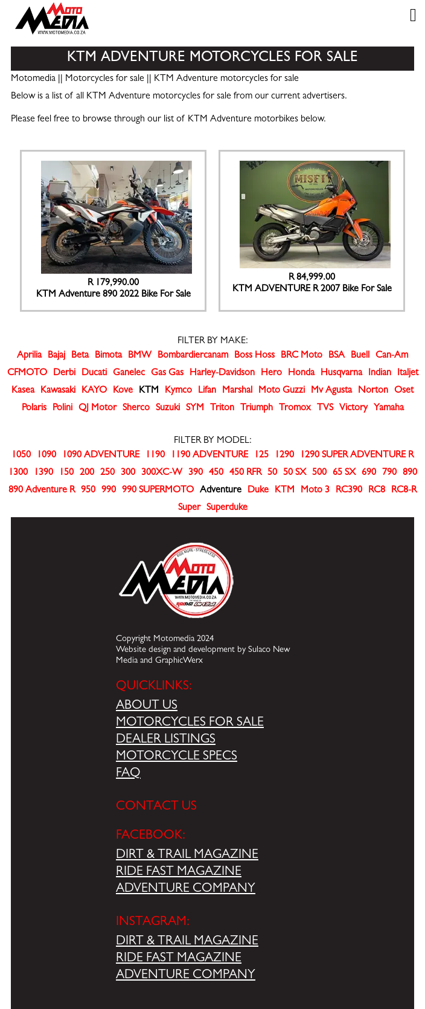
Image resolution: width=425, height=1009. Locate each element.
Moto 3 (315, 490)
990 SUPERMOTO (158, 490)
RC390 (349, 490)
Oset (404, 391)
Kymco (178, 391)
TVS (325, 408)
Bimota (108, 356)
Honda (301, 373)
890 (410, 473)
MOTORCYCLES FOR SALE (190, 723)
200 (87, 473)
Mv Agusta (331, 391)
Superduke (227, 508)
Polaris (34, 408)
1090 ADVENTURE (100, 455)
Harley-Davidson (222, 373)
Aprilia (29, 356)
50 (272, 473)
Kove (123, 391)
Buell (360, 356)
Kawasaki (57, 391)
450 (216, 473)
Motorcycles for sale (104, 79)
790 (389, 473)
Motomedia (33, 79)
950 (88, 490)
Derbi (64, 373)
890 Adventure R (41, 490)
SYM (195, 408)
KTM (285, 490)
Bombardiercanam (193, 356)
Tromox (295, 408)
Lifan (207, 391)
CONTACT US (156, 807)
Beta (80, 356)
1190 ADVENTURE (209, 455)
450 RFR (245, 473)
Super (189, 508)
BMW (140, 356)
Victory (353, 408)
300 (128, 473)
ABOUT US (146, 706)
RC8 (376, 490)
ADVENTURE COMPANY (185, 889)
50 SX (294, 473)
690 (369, 473)
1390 (43, 473)
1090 (46, 455)
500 (319, 473)
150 (66, 473)
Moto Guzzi (281, 391)
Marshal (237, 391)
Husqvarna (341, 373)
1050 (21, 455)
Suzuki (168, 408)
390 (195, 473)
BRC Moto (301, 356)
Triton (222, 408)
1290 (284, 455)
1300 (18, 473)
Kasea (22, 391)
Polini (62, 408)
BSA (336, 356)
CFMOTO (27, 373)
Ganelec (129, 373)
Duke (258, 490)
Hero (271, 373)
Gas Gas (167, 373)
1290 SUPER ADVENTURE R (357, 455)
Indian (379, 373)
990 (108, 490)
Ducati (94, 373)
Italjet (407, 373)
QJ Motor (97, 408)
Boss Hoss (254, 356)
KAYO (94, 391)
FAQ (128, 774)
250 (107, 473)
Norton (373, 391)
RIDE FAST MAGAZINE (178, 872)
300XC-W (161, 473)
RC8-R (404, 490)
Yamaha (389, 408)
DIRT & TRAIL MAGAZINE (187, 855)
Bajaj (56, 356)
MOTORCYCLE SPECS (176, 757)
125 (261, 455)
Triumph (256, 408)
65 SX (344, 473)
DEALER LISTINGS (166, 740)
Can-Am (391, 356)
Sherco (136, 408)
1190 (155, 455)
